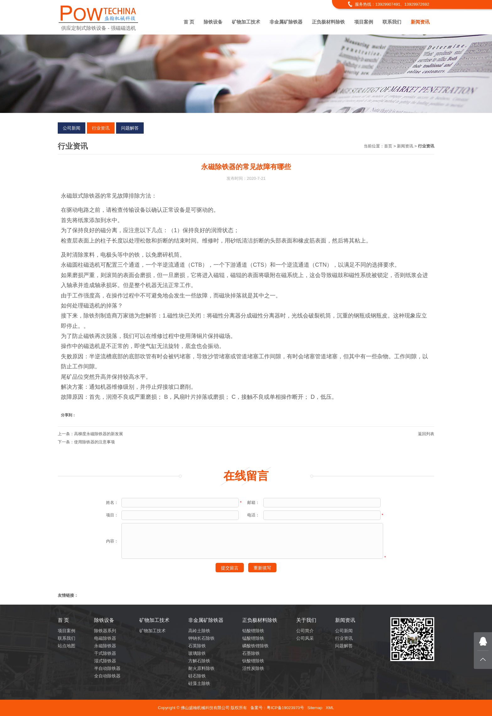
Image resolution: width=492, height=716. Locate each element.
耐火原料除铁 (201, 668)
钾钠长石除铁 (201, 638)
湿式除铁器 (105, 660)
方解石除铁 (199, 660)
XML (330, 707)
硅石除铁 (197, 675)
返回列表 (426, 433)
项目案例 (363, 21)
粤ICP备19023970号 (285, 707)
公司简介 (305, 630)
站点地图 (66, 645)
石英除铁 (197, 645)
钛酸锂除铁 (253, 660)
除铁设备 (213, 21)
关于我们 (306, 620)
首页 (388, 146)
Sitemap (314, 707)
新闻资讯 (420, 21)
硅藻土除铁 (199, 683)
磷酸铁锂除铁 (255, 645)
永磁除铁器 (105, 645)
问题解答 (130, 128)
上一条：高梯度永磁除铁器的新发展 (90, 433)
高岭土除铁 (199, 630)
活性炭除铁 (253, 668)
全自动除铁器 (107, 675)
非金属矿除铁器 (286, 21)
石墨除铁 (251, 653)
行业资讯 (101, 128)
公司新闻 (71, 128)
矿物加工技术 (246, 21)
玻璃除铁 (197, 653)
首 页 (189, 21)
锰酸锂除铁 (253, 638)
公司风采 (305, 638)
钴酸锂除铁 (253, 630)
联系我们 (391, 21)
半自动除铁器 (107, 668)
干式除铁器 (105, 653)
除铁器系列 (105, 630)
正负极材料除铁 (328, 21)
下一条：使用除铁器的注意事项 (86, 442)
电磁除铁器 (105, 638)
